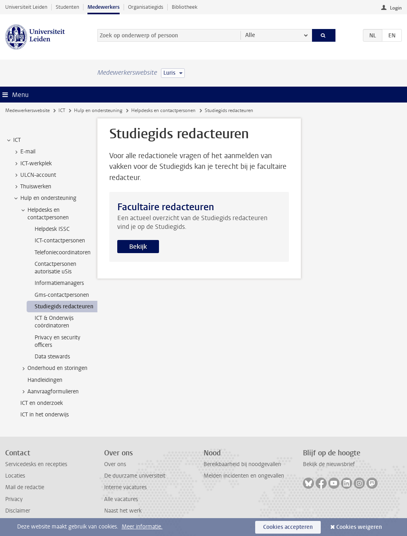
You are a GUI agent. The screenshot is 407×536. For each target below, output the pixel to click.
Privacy (14, 499)
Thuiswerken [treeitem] (32, 187)
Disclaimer (17, 511)
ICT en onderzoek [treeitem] (41, 403)
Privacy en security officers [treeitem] (57, 341)
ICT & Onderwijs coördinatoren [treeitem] (54, 321)
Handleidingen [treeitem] (44, 380)
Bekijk (138, 246)
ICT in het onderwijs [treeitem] (44, 414)
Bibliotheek (185, 7)
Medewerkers (103, 7)
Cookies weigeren (359, 527)
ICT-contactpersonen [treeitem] (60, 240)
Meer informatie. (142, 526)
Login (396, 8)
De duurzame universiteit (134, 476)
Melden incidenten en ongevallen (244, 476)
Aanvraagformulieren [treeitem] (49, 392)
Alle (250, 35)
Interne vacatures (125, 487)
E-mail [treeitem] (24, 152)
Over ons (115, 464)
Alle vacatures (121, 499)
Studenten (67, 7)
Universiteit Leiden (26, 7)
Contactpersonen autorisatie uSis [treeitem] (55, 267)
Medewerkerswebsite (27, 110)
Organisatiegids (145, 7)
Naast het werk (122, 511)
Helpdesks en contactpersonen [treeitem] (44, 213)
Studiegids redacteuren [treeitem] (64, 306)
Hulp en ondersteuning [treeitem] (44, 198)
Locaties (15, 476)
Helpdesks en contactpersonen (163, 110)
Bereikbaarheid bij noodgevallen (242, 464)
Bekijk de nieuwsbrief (329, 464)
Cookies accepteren (288, 527)
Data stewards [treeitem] (52, 356)
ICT (61, 110)
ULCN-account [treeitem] (34, 175)
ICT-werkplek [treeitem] (32, 164)
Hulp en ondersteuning (98, 110)
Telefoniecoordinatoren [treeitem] (63, 252)
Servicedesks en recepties (36, 464)
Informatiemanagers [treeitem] (59, 283)
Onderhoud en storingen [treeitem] (53, 368)
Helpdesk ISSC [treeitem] (52, 229)
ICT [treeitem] (13, 140)
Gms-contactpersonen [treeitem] (62, 295)
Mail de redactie (24, 487)
